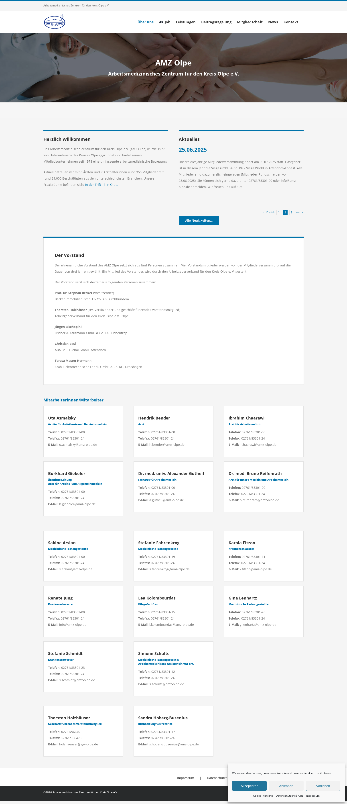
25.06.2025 (193, 149)
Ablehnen (286, 786)
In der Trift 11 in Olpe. (101, 184)
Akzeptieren (249, 786)
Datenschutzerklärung (289, 796)
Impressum (313, 796)
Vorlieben (323, 786)
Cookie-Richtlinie (263, 796)
